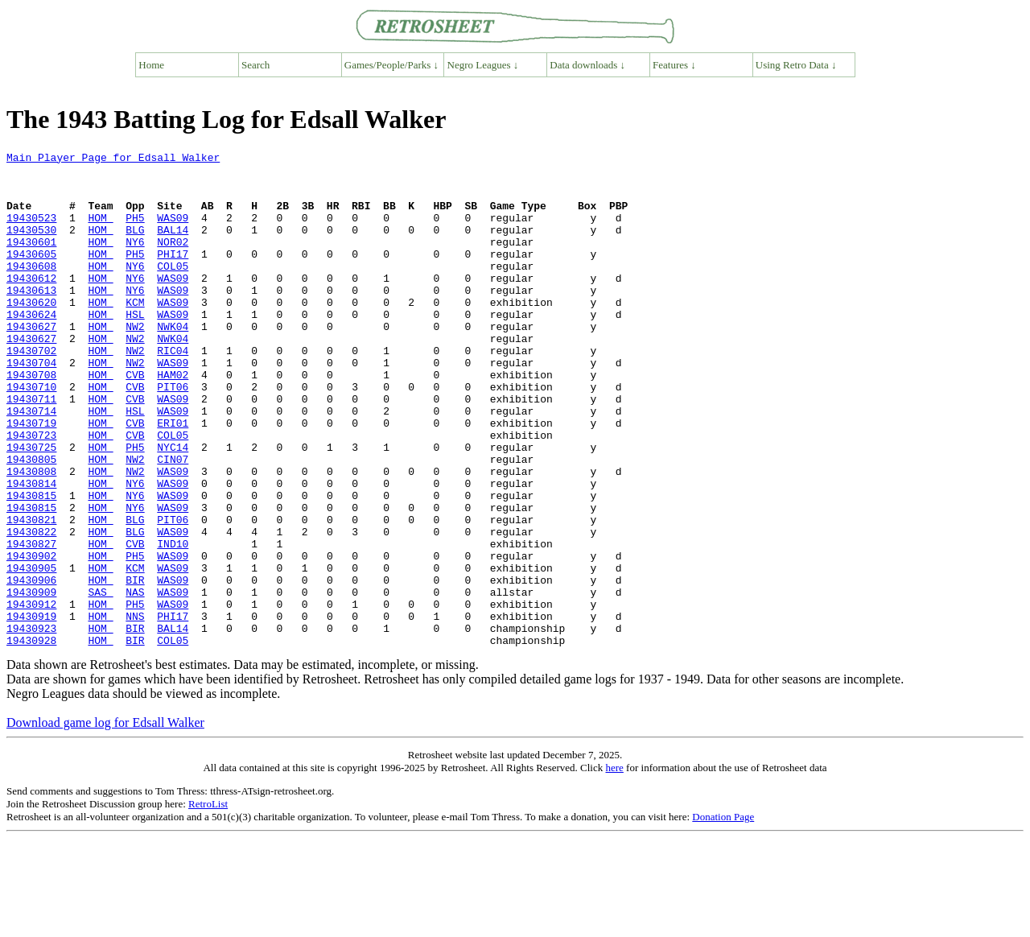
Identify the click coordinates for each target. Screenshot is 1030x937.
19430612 (31, 304)
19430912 (31, 695)
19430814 (31, 550)
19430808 (31, 536)
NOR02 (172, 261)
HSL (135, 348)
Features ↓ (674, 65)
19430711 (31, 449)
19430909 (31, 681)
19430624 (31, 348)
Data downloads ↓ (587, 65)
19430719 (31, 478)
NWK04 (172, 362)
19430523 (31, 232)
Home (151, 65)
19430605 (31, 275)
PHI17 (172, 275)
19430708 (31, 420)
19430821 (31, 594)
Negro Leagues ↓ (483, 65)
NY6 (135, 261)
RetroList (208, 903)
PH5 (135, 232)
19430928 (31, 739)
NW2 (135, 362)
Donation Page (723, 916)
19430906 (31, 666)
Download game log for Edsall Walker (105, 821)
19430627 (31, 362)
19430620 (31, 333)
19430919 (31, 710)
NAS (135, 681)
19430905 (31, 652)
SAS (100, 681)
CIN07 (172, 521)
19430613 (31, 319)
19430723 (31, 492)
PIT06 (172, 434)
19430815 (31, 565)
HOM (100, 232)
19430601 (31, 261)
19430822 (31, 608)
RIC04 (172, 391)
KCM (135, 333)
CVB (135, 420)
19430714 (31, 463)
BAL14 (172, 246)
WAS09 (172, 232)
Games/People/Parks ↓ (391, 65)
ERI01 (172, 478)
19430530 (31, 246)
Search (255, 65)
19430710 (31, 434)
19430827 (31, 623)
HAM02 (172, 420)
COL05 (172, 290)
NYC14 (172, 507)
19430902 (31, 637)
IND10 (172, 623)
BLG (135, 246)
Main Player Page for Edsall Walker (113, 159)
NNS (135, 710)
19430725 (31, 507)
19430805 (31, 521)
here (614, 867)
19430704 (31, 405)
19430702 (31, 391)
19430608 (31, 290)
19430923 (31, 724)
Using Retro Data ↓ (796, 65)
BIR (135, 666)
